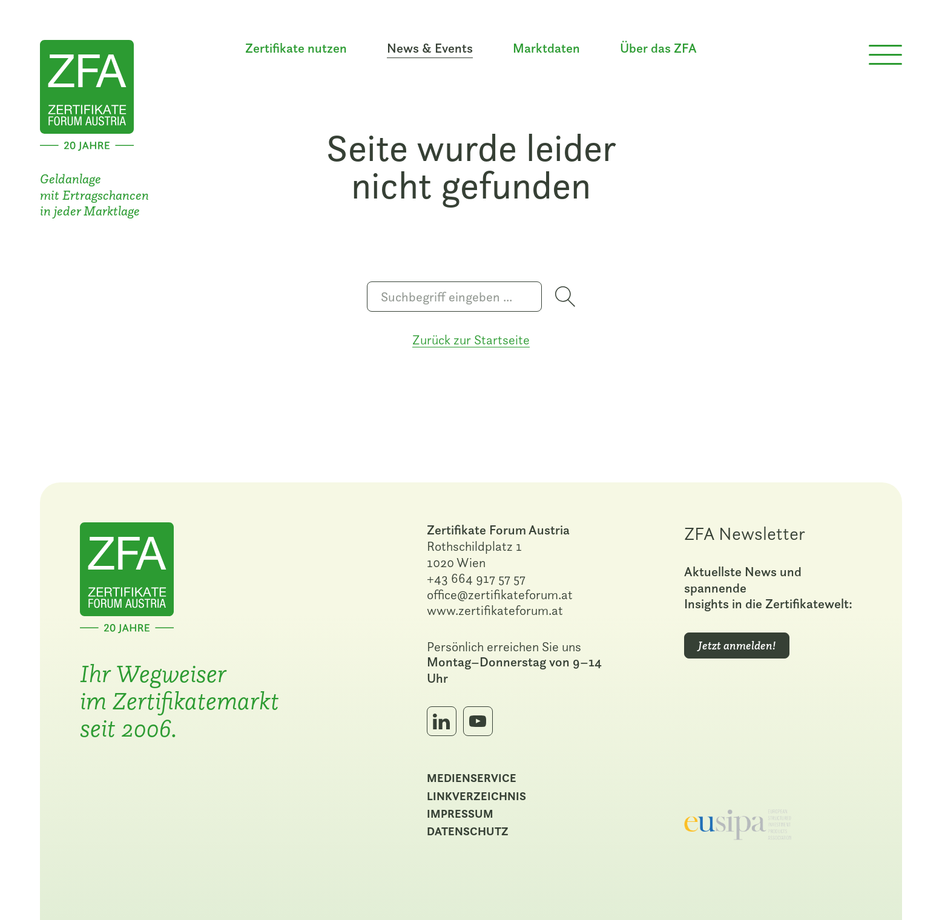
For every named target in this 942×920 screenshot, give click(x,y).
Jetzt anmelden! (737, 645)
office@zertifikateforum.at (500, 594)
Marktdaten (546, 48)
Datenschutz (468, 831)
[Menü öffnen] (885, 55)
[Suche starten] (565, 296)
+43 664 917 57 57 (476, 578)
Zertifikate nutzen (296, 48)
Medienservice (471, 777)
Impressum (460, 813)
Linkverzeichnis (476, 796)
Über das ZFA (658, 48)
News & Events (430, 48)
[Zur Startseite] (87, 94)
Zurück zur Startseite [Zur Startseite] (471, 339)
